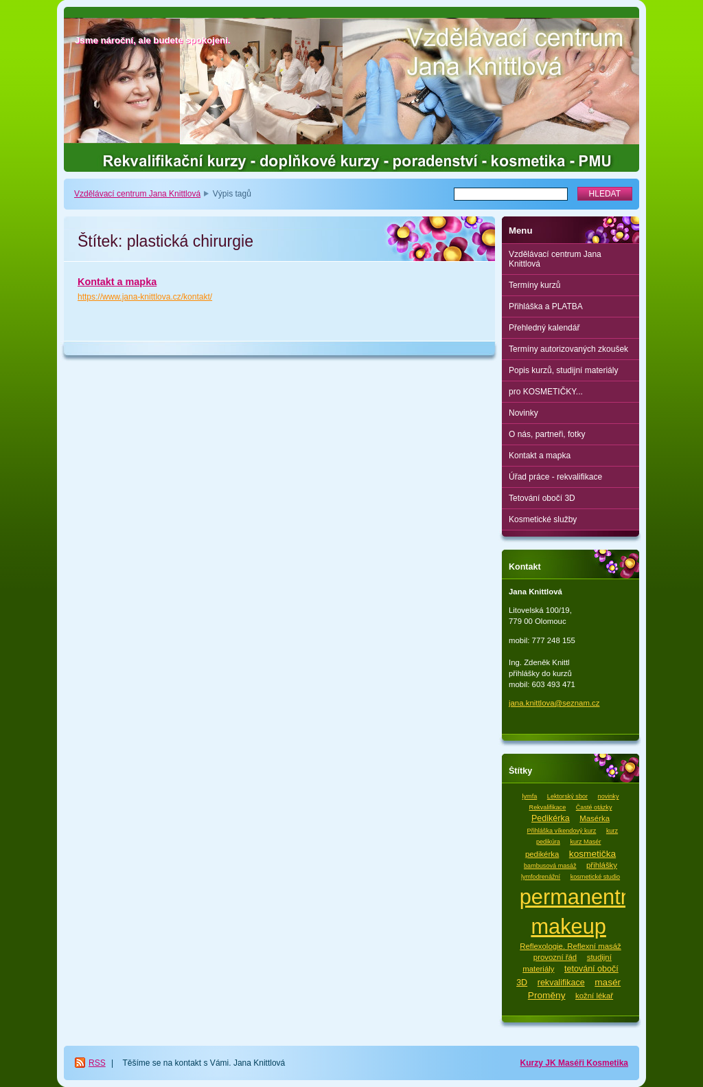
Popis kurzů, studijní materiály (563, 370)
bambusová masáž (550, 865)
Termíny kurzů (534, 285)
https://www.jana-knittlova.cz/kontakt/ (145, 297)
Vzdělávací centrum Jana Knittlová (137, 194)
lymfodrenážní (540, 876)
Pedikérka (550, 818)
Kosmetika (607, 1063)
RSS (97, 1063)
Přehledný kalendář (544, 328)
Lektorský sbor (567, 796)
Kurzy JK (539, 1063)
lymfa (530, 796)
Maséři (572, 1063)
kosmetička (592, 854)
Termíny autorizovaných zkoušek (568, 349)
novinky (608, 796)
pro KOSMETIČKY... (546, 391)
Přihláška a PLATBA (546, 306)
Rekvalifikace (547, 807)
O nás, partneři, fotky (547, 434)
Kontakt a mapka (117, 281)
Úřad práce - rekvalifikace (555, 477)
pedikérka (542, 854)
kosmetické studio (595, 876)
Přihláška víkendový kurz (562, 830)
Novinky (523, 413)
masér (608, 982)
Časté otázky (594, 807)
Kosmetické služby (543, 519)
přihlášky (601, 865)
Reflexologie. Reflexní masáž (570, 946)
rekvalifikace (561, 982)
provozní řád (555, 957)
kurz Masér (585, 841)
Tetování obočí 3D (542, 498)
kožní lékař (594, 995)
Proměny (547, 995)
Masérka (594, 818)
